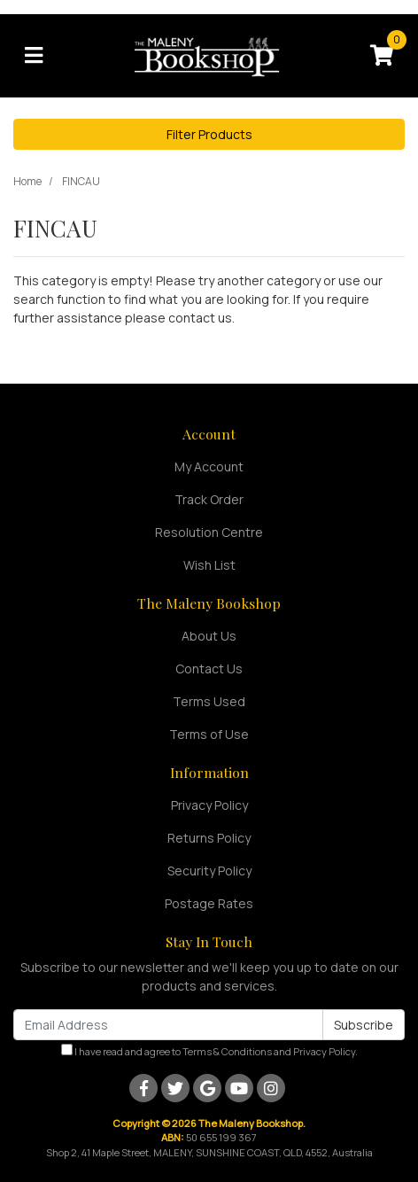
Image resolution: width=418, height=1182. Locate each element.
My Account (209, 466)
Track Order (209, 499)
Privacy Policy (209, 805)
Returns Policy (209, 837)
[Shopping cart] (382, 55)
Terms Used (209, 701)
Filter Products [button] (209, 134)
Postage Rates (209, 903)
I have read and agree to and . (209, 1051)
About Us (209, 635)
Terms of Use (209, 734)
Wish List (209, 564)
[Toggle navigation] (33, 55)
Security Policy (209, 870)
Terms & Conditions (227, 1051)
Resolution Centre (209, 532)
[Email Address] (168, 1024)
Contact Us (209, 668)
